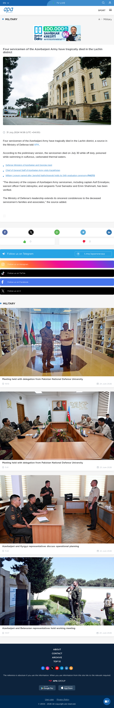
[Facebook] (43, 668)
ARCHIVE (57, 657)
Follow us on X (11, 290)
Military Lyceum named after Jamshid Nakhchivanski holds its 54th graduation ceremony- (50, 175)
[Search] (103, 3)
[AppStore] (66, 688)
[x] (52, 668)
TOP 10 (57, 661)
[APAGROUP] (57, 681)
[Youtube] (57, 668)
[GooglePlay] (47, 688)
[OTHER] (110, 10)
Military (107, 19)
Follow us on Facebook (14, 282)
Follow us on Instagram (14, 264)
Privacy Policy (63, 699)
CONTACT (57, 653)
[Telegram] (62, 668)
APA (36, 144)
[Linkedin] (66, 668)
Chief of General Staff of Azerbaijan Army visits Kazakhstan (33, 170)
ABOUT (57, 649)
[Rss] (71, 668)
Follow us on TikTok (13, 273)
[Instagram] (47, 668)
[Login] (110, 2)
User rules (49, 699)
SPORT (101, 10)
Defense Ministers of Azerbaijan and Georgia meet (29, 165)
